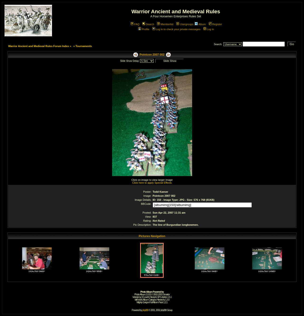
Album (200, 24)
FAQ (135, 24)
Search (148, 24)
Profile (143, 29)
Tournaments (84, 46)
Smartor (166, 294)
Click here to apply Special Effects (152, 182)
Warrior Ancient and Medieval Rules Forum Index (38, 46)
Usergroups (184, 24)
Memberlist (165, 24)
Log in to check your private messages (176, 29)
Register (215, 24)
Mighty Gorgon (143, 302)
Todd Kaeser (160, 191)
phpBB (145, 310)
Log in (208, 29)
